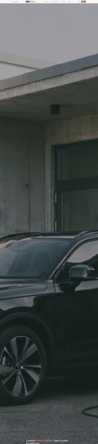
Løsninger (46, 1)
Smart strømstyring (55, 1)
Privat (28, 1)
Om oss (69, 1)
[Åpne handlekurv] (80, 2)
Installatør (32, 1)
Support (83, 1)
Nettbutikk (64, 1)
